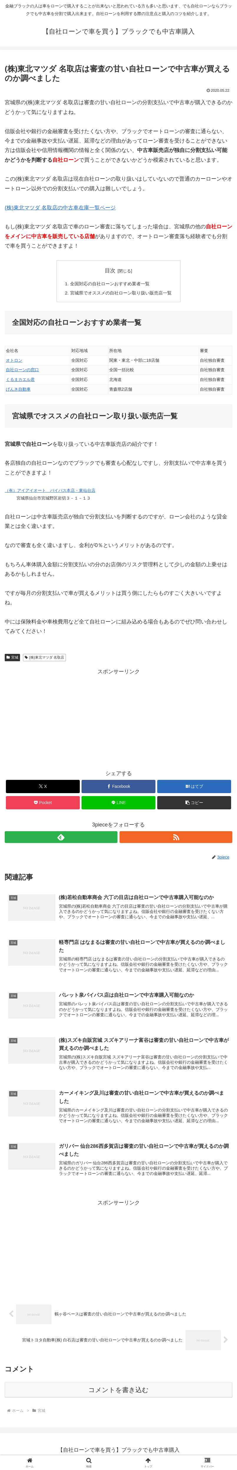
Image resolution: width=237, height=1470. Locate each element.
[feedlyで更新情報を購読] (61, 838)
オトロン (14, 361)
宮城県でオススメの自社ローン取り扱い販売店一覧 (121, 293)
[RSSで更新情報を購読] (176, 838)
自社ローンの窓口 (22, 371)
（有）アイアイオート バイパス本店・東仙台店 (50, 491)
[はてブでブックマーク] (194, 787)
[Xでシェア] (43, 787)
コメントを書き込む (118, 1393)
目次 (110, 271)
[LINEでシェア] (118, 803)
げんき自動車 (18, 390)
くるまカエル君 (20, 380)
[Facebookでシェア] (118, 787)
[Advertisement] (118, 718)
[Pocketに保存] (43, 803)
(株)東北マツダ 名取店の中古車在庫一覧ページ (60, 208)
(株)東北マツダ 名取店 (44, 658)
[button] (194, 803)
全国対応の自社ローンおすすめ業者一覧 (109, 284)
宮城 (12, 658)
